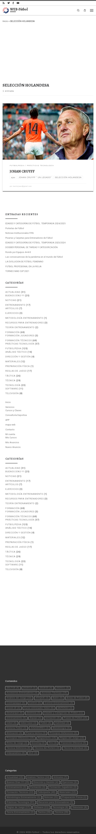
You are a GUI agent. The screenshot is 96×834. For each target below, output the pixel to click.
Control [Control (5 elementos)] (35, 694)
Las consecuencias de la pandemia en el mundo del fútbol (34, 256)
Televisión (12, 393)
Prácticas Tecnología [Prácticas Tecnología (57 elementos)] (20, 793)
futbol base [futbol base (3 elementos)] (28, 714)
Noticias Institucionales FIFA (19, 233)
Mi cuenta (10, 434)
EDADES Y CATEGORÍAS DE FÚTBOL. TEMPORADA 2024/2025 (35, 223)
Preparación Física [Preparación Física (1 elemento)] (74, 788)
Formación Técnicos (18, 340)
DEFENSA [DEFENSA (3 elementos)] (65, 699)
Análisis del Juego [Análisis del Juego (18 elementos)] (19, 689)
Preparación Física (17, 366)
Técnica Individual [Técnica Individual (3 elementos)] (75, 739)
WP (36, 828)
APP (7, 419)
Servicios (9, 407)
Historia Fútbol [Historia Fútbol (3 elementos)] (16, 719)
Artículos (11, 308)
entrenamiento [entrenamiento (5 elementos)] (16, 709)
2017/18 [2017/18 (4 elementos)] (13, 679)
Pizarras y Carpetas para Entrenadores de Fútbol (29, 237)
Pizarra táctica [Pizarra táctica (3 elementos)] (36, 724)
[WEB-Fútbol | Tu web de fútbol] (6, 10)
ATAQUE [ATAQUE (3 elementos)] (42, 689)
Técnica (10, 380)
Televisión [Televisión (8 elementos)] (79, 798)
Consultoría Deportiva (16, 415)
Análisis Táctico (16, 351)
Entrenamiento (15, 305)
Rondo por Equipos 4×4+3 (18, 252)
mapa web (10, 424)
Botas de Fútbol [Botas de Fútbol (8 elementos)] (77, 689)
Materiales (12, 361)
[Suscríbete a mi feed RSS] (4, 3)
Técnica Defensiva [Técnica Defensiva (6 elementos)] (18, 739)
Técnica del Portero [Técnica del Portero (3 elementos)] (47, 739)
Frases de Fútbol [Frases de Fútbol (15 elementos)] (75, 709)
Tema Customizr (67, 828)
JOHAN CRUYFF (22, 171)
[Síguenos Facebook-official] (13, 3)
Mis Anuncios (12, 442)
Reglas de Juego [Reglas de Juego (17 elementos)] (18, 798)
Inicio (5, 21)
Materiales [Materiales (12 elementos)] (68, 783)
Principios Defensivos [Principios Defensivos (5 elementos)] (63, 724)
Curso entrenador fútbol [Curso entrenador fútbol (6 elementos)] (39, 699)
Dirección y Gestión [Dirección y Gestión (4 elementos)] (45, 773)
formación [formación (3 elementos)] (52, 709)
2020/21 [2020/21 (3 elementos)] (62, 679)
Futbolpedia (13, 348)
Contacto (10, 429)
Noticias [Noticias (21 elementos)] (51, 788)
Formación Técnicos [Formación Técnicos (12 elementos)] (20, 783)
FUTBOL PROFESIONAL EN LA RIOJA (23, 266)
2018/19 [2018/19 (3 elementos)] (29, 679)
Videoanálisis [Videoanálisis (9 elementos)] (16, 744)
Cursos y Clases (13, 410)
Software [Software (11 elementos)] (41, 798)
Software (11, 388)
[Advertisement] (48, 52)
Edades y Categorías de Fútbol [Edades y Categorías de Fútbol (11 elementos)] (63, 704)
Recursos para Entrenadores (24, 322)
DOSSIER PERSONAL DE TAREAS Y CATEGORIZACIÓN (31, 247)
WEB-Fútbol (32, 823)
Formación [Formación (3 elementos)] (37, 778)
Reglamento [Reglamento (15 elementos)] (47, 729)
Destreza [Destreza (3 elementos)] (33, 704)
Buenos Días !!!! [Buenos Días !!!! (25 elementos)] (18, 773)
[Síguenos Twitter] (8, 3)
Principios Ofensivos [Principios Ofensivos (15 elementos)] (20, 729)
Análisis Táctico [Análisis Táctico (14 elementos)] (38, 768)
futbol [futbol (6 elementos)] (11, 714)
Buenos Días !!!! (14, 295)
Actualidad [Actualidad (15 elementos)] (15, 768)
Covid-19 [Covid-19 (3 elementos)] (13, 699)
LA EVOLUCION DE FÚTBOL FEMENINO (24, 261)
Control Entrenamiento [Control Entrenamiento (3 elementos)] (59, 694)
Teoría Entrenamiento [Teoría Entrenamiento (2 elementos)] (20, 803)
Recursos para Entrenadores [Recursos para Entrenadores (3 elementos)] (55, 793)
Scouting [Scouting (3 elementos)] (38, 734)
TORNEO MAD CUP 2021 (17, 271)
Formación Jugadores (19, 335)
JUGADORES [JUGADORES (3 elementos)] (40, 719)
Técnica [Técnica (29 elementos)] (61, 803)
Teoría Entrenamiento (20, 327)
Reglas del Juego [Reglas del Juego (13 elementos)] (72, 729)
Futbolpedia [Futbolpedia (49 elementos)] (46, 783)
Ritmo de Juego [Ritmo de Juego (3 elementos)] (17, 734)
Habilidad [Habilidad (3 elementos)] (62, 714)
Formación (12, 332)
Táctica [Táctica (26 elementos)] (44, 803)
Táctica (10, 375)
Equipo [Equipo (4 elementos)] (35, 709)
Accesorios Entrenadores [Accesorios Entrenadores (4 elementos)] (22, 684)
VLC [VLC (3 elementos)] (33, 744)
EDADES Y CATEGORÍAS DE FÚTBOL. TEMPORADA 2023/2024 (35, 242)
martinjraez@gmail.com (22, 186)
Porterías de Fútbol (14, 228)
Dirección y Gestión (18, 356)
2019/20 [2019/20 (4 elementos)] (46, 679)
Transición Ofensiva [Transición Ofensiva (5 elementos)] (73, 734)
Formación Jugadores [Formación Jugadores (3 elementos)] (63, 778)
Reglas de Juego (16, 371)
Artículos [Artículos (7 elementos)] (60, 768)
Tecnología (12, 385)
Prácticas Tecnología (19, 343)
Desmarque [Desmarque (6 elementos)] (15, 704)
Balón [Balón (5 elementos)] (58, 689)
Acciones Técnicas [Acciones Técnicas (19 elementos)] (54, 684)
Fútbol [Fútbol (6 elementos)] (46, 714)
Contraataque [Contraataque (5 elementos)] (16, 694)
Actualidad (12, 292)
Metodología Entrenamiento (24, 317)
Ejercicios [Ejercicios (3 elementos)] (69, 773)
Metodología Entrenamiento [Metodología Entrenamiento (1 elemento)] (23, 788)
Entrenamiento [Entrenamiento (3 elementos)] (16, 778)
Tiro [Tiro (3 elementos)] (53, 734)
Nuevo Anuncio (13, 447)
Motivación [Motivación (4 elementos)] (14, 724)
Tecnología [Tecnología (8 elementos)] (60, 798)
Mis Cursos (11, 437)
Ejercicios (12, 313)
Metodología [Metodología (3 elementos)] (61, 719)
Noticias (10, 300)
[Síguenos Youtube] (18, 3)
